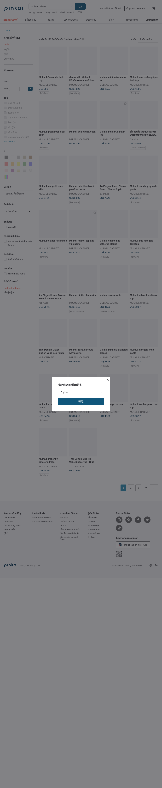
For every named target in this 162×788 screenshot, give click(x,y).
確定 (81, 401)
